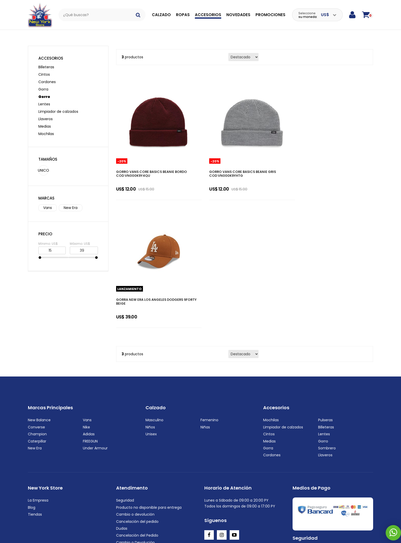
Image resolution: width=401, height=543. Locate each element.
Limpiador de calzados (58, 105)
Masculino (154, 319)
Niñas (205, 326)
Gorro (44, 91)
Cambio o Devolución (135, 442)
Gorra (43, 83)
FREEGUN (90, 340)
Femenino (209, 319)
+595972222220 (60, 532)
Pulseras (325, 319)
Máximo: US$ (80, 238)
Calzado (161, 14)
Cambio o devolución (135, 414)
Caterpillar (37, 340)
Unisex (151, 333)
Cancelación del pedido (137, 421)
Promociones (270, 14)
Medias (44, 120)
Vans (47, 202)
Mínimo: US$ (48, 238)
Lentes (44, 98)
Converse (36, 326)
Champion (37, 333)
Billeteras (46, 61)
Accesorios (208, 14)
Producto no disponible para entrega (149, 406)
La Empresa (38, 400)
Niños (150, 326)
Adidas (89, 333)
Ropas (183, 14)
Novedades (238, 14)
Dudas (121, 428)
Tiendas (35, 414)
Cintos (44, 68)
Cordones (47, 76)
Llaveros (45, 113)
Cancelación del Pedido (137, 435)
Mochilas (46, 128)
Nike (86, 326)
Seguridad (125, 400)
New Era (70, 202)
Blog (31, 406)
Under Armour (95, 347)
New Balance (39, 319)
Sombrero (327, 347)
